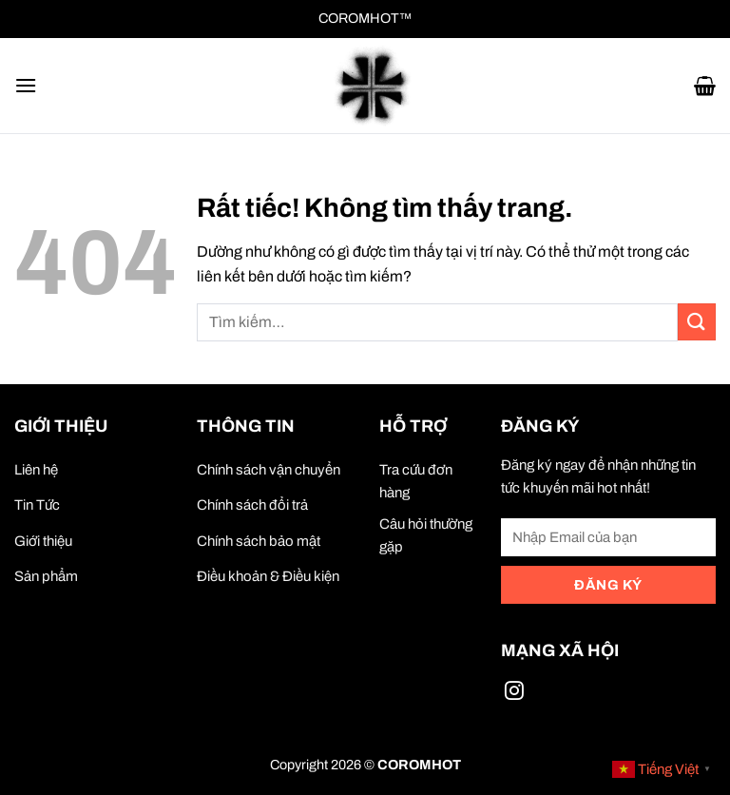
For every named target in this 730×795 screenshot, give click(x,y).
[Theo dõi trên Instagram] (514, 694)
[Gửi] (697, 321)
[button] (25, 85)
